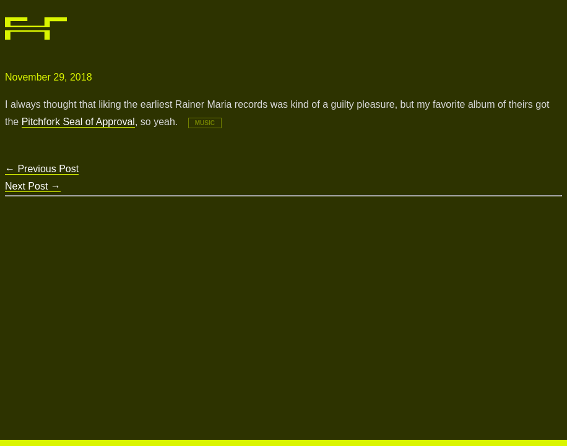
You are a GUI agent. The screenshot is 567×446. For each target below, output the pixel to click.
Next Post (33, 186)
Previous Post (42, 169)
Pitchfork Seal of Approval (78, 121)
